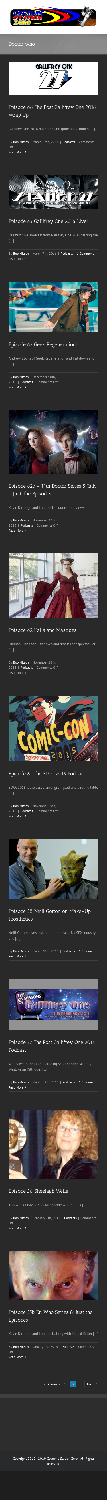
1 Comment (85, 253)
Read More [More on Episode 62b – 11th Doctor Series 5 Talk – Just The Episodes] (16, 530)
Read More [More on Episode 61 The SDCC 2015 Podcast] (16, 816)
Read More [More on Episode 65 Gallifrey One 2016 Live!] (16, 258)
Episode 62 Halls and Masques (42, 630)
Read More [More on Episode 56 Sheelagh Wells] (16, 1228)
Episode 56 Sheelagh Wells (38, 1191)
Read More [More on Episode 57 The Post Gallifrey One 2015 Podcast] (16, 1087)
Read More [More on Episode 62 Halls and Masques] (16, 672)
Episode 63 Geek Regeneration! (43, 344)
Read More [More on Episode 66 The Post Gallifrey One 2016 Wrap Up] (16, 152)
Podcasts (68, 142)
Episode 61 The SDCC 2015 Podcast (47, 773)
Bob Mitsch (21, 142)
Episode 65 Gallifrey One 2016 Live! (48, 221)
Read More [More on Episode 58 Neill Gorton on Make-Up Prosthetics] (16, 956)
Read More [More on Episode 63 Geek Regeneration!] (16, 387)
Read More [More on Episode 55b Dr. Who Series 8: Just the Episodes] (16, 1357)
